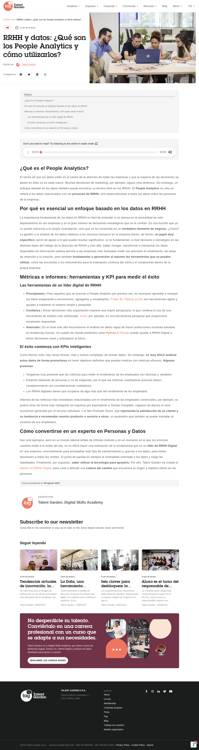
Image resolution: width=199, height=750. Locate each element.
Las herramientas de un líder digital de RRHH (50, 117)
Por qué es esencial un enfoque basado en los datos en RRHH (55, 106)
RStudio (124, 332)
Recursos (150, 6)
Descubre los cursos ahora (48, 660)
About (177, 6)
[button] (170, 152)
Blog (164, 6)
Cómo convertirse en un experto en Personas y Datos (51, 128)
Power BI (117, 299)
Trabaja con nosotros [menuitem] (114, 725)
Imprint (150, 745)
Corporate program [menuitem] (113, 707)
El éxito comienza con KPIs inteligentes (47, 122)
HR (7, 27)
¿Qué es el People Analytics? (39, 100)
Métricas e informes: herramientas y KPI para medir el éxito (54, 111)
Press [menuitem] (106, 712)
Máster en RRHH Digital (35, 468)
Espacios (92, 6)
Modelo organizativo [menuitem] (113, 729)
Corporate (110, 6)
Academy (73, 6)
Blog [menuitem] (106, 721)
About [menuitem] (107, 694)
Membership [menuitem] (110, 703)
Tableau (129, 299)
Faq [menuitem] (106, 716)
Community (130, 6)
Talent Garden (29, 64)
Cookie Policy (138, 745)
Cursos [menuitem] (107, 699)
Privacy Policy (123, 745)
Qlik (140, 299)
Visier (83, 316)
